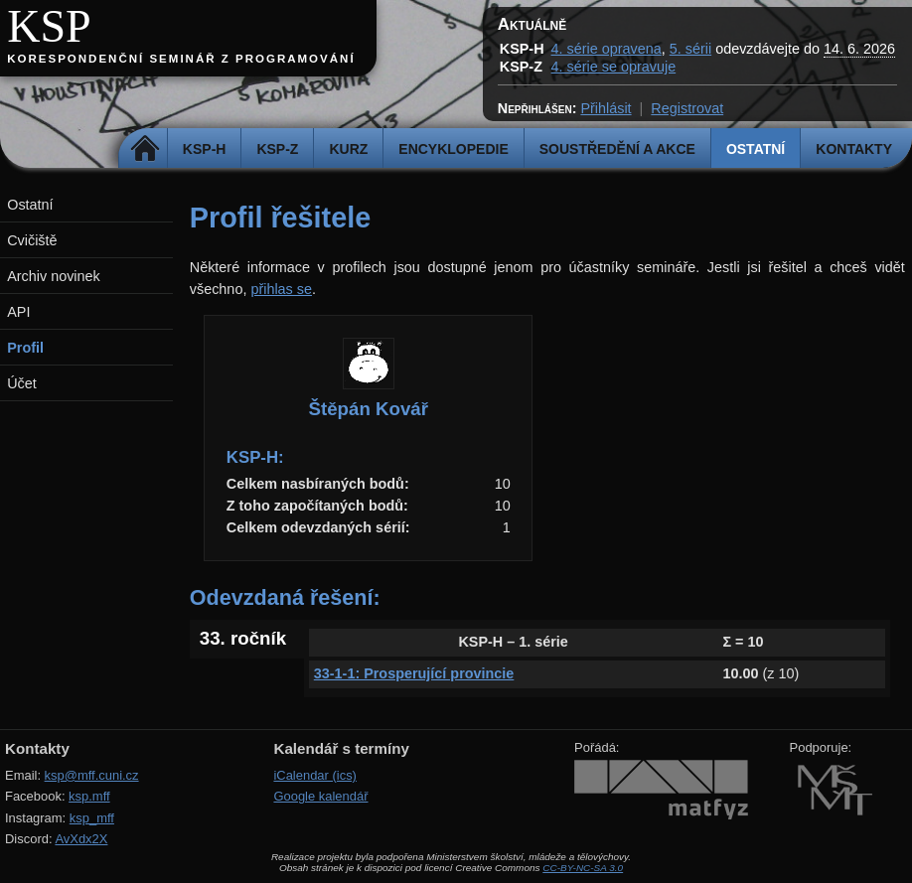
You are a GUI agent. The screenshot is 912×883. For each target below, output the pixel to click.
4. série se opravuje (614, 66)
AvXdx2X (81, 838)
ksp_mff (92, 817)
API (18, 312)
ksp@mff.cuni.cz (92, 775)
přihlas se (281, 289)
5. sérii (690, 49)
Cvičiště (32, 240)
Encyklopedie (453, 149)
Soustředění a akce (617, 149)
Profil (25, 348)
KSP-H (205, 149)
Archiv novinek (53, 276)
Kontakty (854, 149)
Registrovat (687, 108)
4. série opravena (606, 49)
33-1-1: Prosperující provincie (414, 673)
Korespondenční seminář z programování (181, 59)
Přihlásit (605, 108)
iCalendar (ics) (315, 775)
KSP (49, 26)
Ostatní (755, 149)
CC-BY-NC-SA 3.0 (582, 867)
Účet (22, 383)
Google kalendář (320, 796)
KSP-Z (277, 149)
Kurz (348, 149)
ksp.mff (89, 796)
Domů (145, 149)
